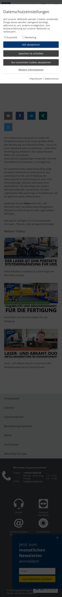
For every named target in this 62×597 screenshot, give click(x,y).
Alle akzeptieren (31, 44)
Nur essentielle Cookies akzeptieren (31, 62)
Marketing (30, 37)
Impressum (36, 78)
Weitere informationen (31, 69)
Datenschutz (52, 78)
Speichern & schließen (31, 53)
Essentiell (12, 37)
